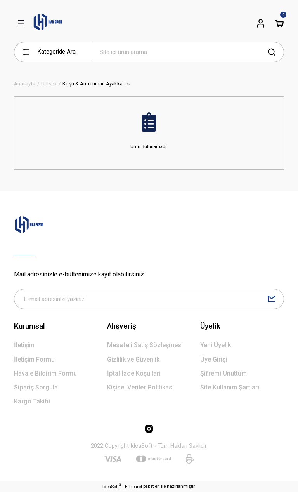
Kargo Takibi (32, 401)
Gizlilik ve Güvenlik (133, 359)
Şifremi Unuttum (223, 373)
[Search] (188, 52)
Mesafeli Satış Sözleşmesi (145, 345)
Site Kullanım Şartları (229, 387)
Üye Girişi (213, 359)
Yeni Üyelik (215, 345)
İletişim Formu (34, 359)
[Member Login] (260, 23)
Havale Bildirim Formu (45, 373)
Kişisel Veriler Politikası (140, 387)
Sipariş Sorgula (36, 387)
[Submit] (271, 299)
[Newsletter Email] (149, 299)
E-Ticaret (133, 486)
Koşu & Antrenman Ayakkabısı (96, 84)
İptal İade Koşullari (134, 373)
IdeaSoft (111, 486)
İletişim (24, 345)
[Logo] (48, 23)
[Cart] (279, 23)
